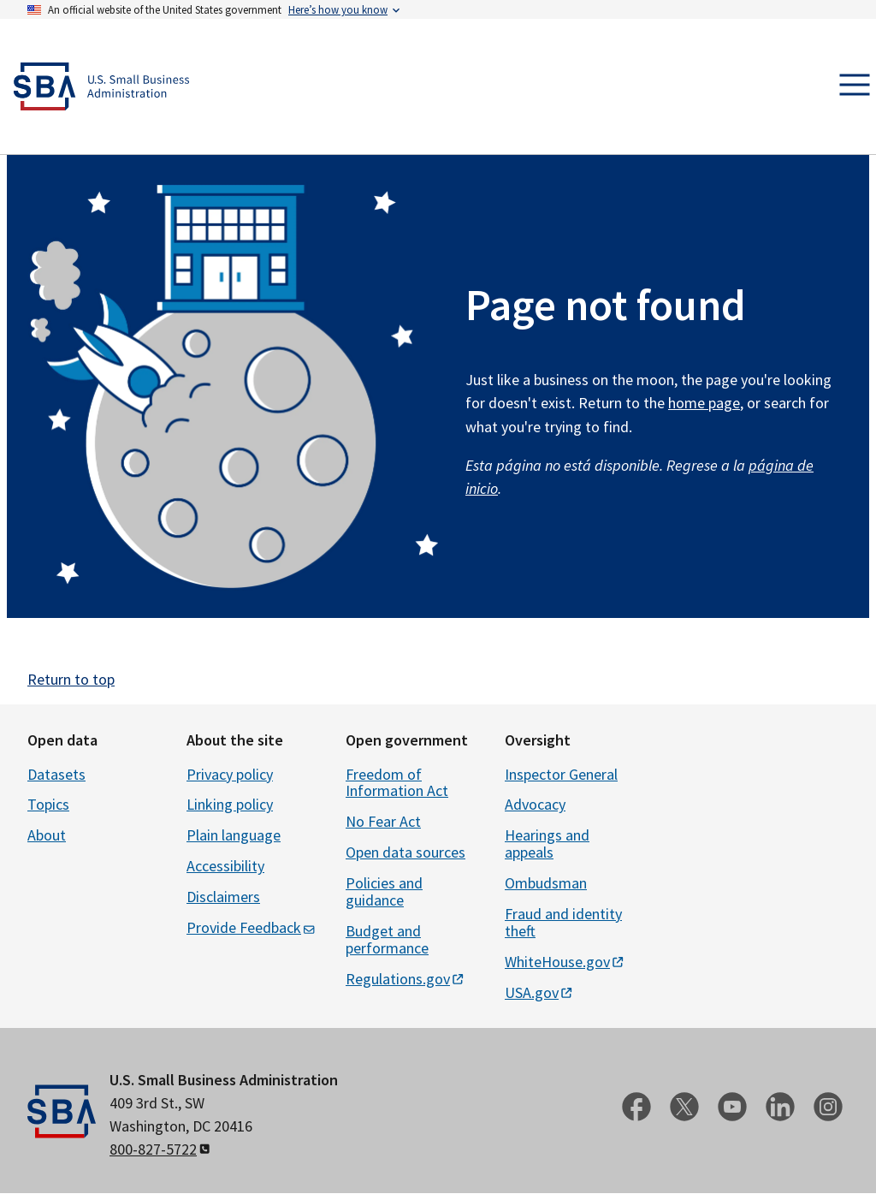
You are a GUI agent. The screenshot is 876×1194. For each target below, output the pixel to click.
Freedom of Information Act (397, 782)
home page (704, 403)
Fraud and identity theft (563, 922)
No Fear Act (383, 821)
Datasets (56, 774)
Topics (48, 804)
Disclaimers (223, 896)
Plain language (233, 835)
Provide (251, 927)
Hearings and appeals (547, 843)
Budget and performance (387, 939)
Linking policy (229, 804)
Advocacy (535, 804)
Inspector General (561, 774)
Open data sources (405, 852)
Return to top (71, 679)
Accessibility (225, 866)
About (46, 835)
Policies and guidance (384, 891)
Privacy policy (229, 774)
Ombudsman (546, 883)
